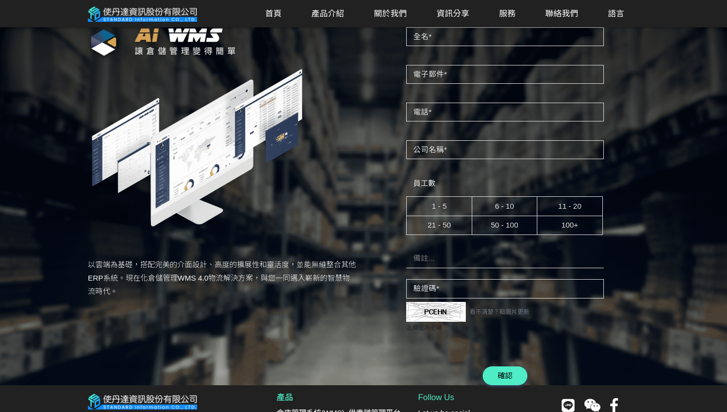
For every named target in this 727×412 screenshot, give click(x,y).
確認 (505, 375)
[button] (327, 13)
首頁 (273, 13)
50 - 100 (504, 225)
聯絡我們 (561, 13)
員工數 (424, 183)
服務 (507, 13)
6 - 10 (504, 206)
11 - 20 (570, 206)
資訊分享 (452, 13)
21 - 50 (439, 225)
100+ (570, 225)
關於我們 (390, 13)
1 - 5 (439, 206)
